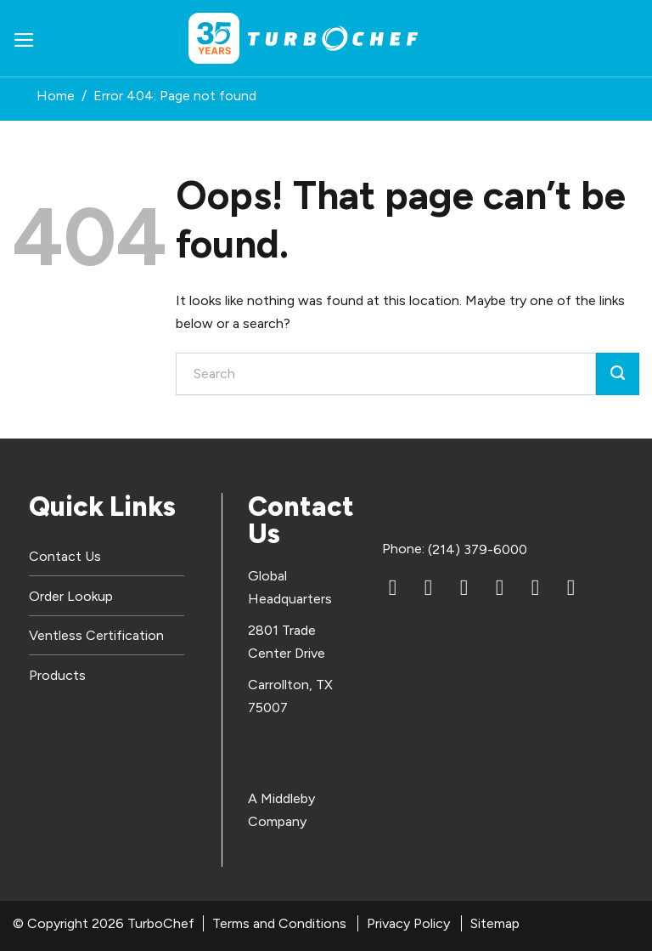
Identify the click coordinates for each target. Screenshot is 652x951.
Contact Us (65, 556)
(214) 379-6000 (477, 549)
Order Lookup (71, 596)
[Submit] (617, 374)
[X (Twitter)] (536, 588)
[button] (24, 38)
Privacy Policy (408, 923)
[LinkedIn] (393, 588)
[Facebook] (429, 588)
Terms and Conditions (279, 923)
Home (56, 96)
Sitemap (495, 923)
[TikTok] (571, 588)
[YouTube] (464, 588)
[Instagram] (500, 588)
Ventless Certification (96, 635)
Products (57, 675)
